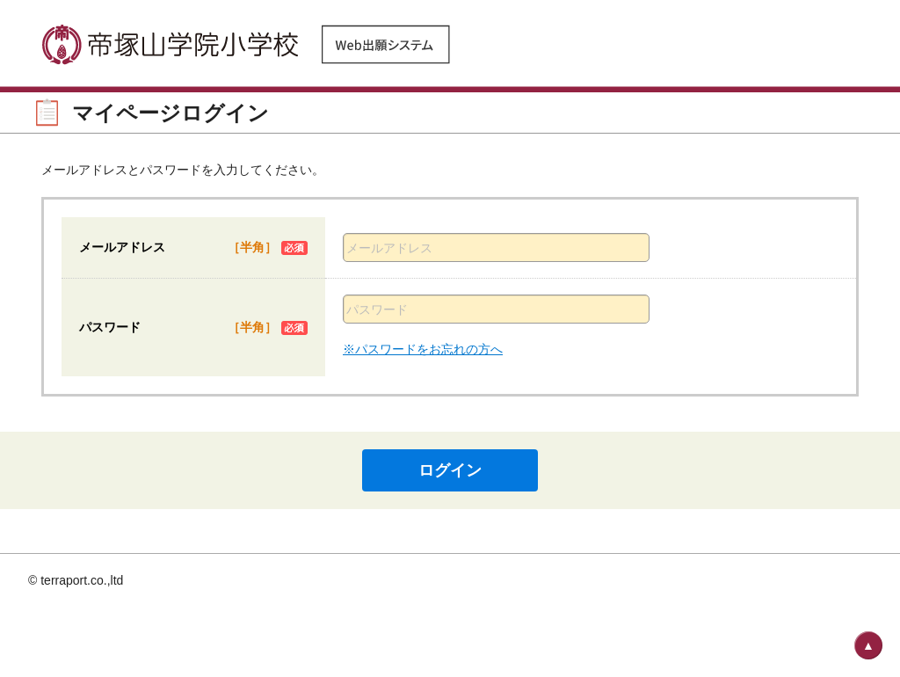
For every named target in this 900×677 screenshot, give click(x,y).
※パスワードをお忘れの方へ (423, 349)
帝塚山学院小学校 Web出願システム (248, 44)
